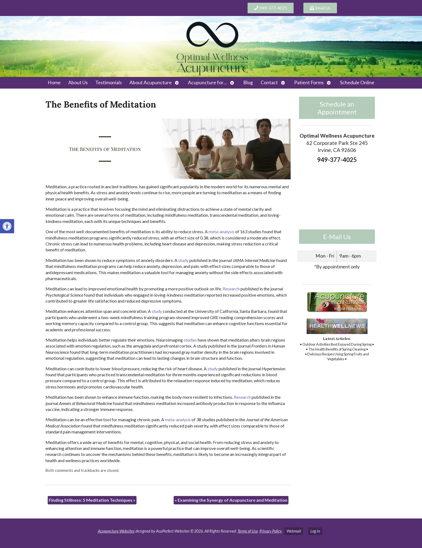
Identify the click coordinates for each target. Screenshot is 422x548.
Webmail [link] (294, 531)
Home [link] (54, 82)
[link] (7, 226)
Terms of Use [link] (248, 531)
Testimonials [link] (108, 82)
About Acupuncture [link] (150, 82)
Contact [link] (269, 82)
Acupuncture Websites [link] (116, 531)
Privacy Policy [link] (270, 531)
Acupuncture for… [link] (207, 82)
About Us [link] (78, 82)
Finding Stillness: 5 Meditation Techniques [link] (92, 499)
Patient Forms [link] (309, 82)
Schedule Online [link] (357, 82)
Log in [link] (315, 531)
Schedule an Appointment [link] (337, 108)
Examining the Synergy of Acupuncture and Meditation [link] (231, 499)
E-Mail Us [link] (337, 237)
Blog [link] (248, 82)
